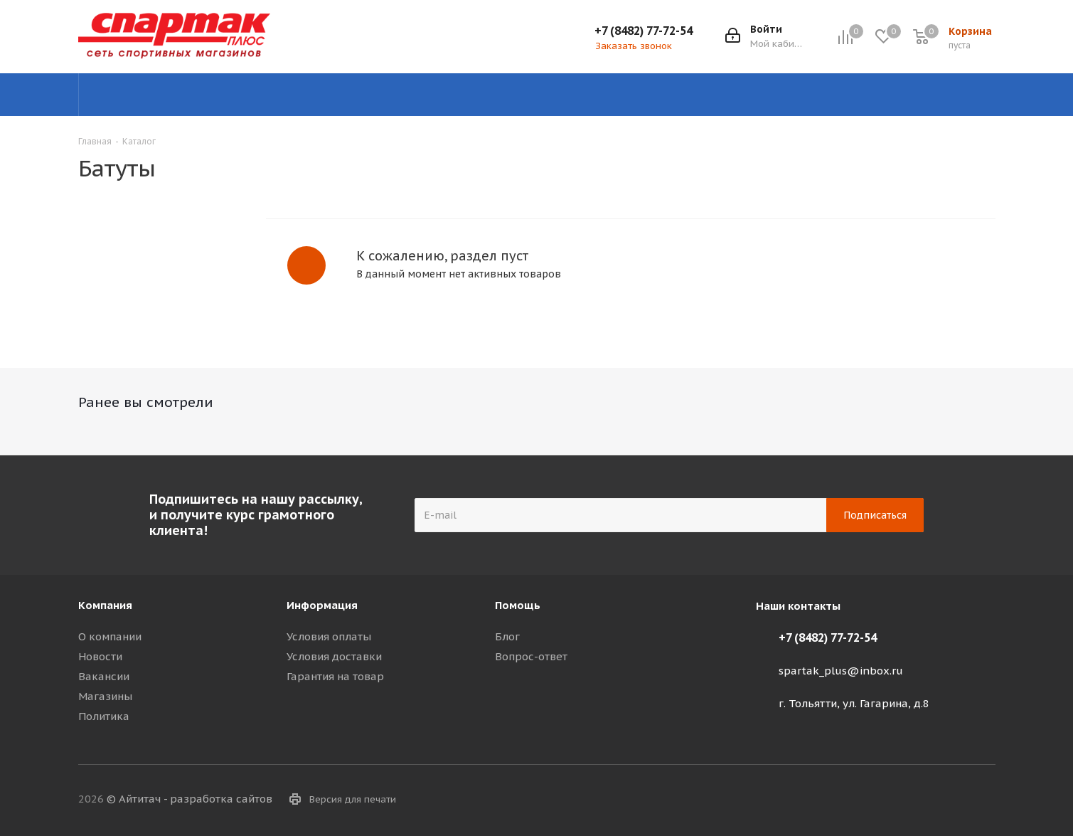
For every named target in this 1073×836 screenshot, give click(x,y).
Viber (949, 799)
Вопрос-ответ (531, 656)
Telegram (913, 799)
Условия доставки (334, 656)
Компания (105, 605)
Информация (322, 605)
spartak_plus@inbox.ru (841, 670)
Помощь (517, 605)
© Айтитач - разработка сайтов (189, 798)
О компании (110, 636)
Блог (507, 636)
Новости (100, 656)
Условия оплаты (329, 636)
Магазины (105, 696)
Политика (103, 716)
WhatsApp (985, 799)
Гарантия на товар (335, 676)
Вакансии (103, 676)
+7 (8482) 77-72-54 (643, 30)
